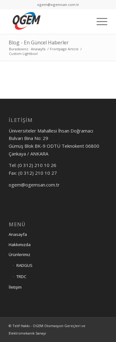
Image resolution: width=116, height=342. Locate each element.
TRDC (21, 276)
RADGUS (24, 265)
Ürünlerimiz (19, 254)
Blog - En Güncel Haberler (39, 42)
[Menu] (98, 21)
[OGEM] (48, 21)
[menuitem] (98, 21)
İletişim (15, 287)
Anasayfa (18, 234)
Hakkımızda (20, 244)
